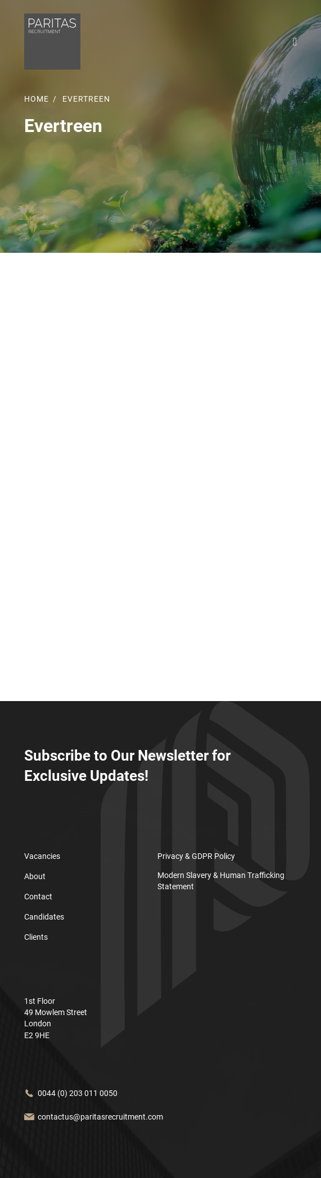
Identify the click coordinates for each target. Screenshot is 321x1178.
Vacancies (42, 856)
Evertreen (86, 98)
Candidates (44, 916)
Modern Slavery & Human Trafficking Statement (220, 881)
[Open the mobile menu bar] (295, 42)
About (35, 876)
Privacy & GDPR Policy (196, 856)
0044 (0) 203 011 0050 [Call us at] (77, 1093)
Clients (36, 937)
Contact (38, 896)
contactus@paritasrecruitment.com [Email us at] (100, 1116)
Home (36, 98)
